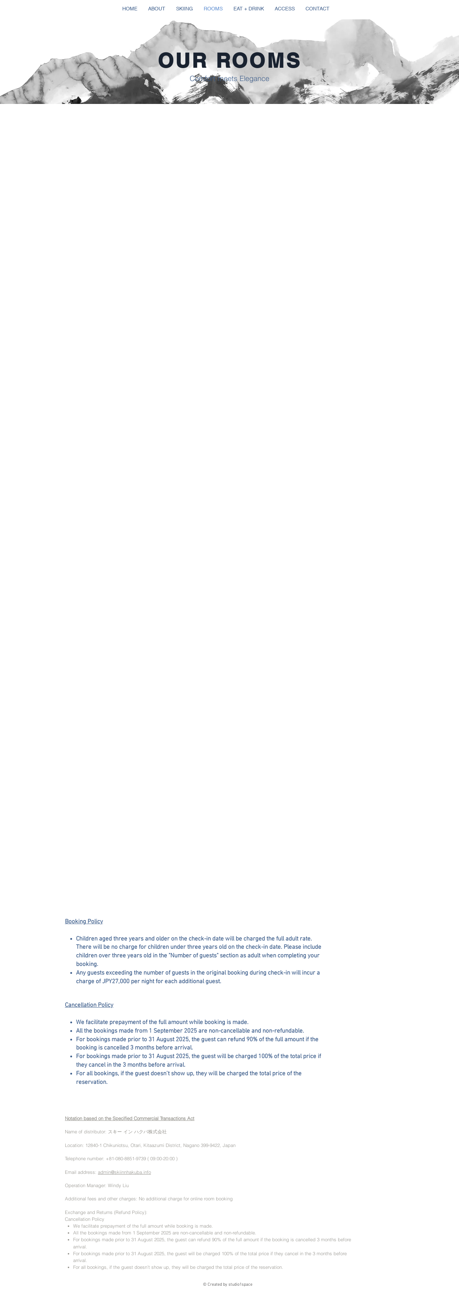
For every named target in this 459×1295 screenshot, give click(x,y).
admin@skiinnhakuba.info (124, 1172)
